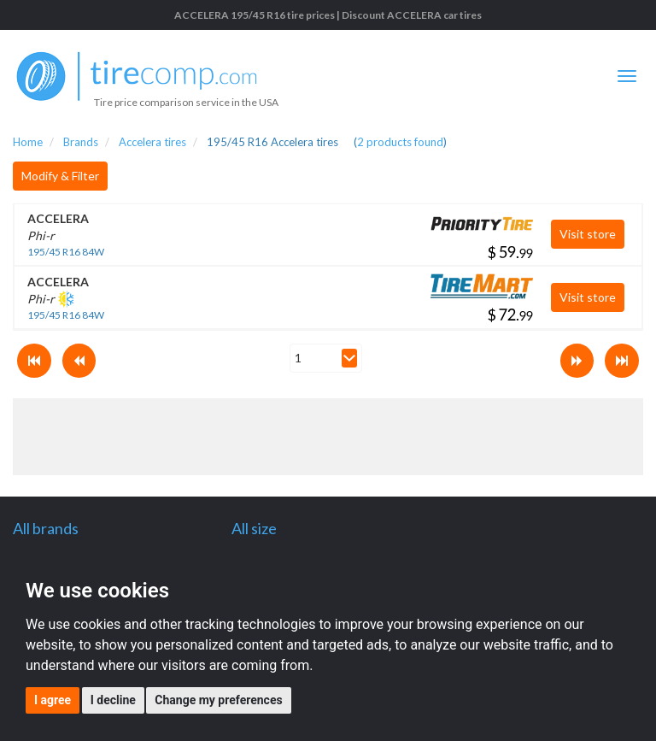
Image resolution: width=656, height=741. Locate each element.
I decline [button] (113, 700)
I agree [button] (52, 700)
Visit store (587, 233)
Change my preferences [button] (218, 700)
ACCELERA (58, 218)
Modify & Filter (60, 175)
